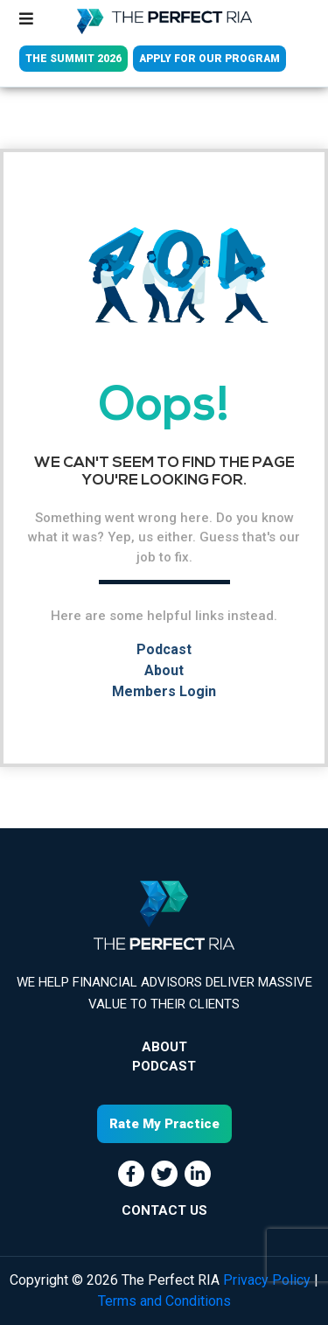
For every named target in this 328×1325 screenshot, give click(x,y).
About (164, 670)
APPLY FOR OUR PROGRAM (209, 58)
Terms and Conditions (164, 1301)
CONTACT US (164, 1210)
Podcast (164, 649)
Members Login (164, 691)
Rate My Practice (164, 1124)
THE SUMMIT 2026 (73, 58)
